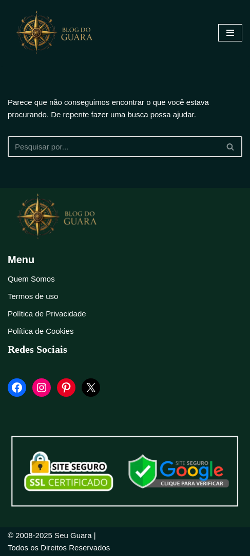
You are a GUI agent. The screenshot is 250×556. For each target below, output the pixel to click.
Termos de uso (33, 296)
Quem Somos (31, 278)
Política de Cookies (40, 331)
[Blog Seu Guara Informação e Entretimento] (59, 32)
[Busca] (113, 146)
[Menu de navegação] (230, 32)
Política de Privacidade (47, 313)
